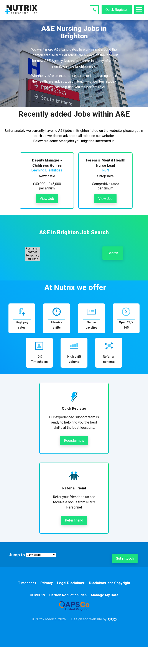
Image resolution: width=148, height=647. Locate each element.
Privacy (46, 583)
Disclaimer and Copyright (109, 583)
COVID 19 (37, 595)
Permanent (32, 248)
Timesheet (27, 583)
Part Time (32, 259)
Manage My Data (104, 595)
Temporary (32, 255)
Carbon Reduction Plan (68, 595)
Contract (32, 252)
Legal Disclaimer (71, 583)
